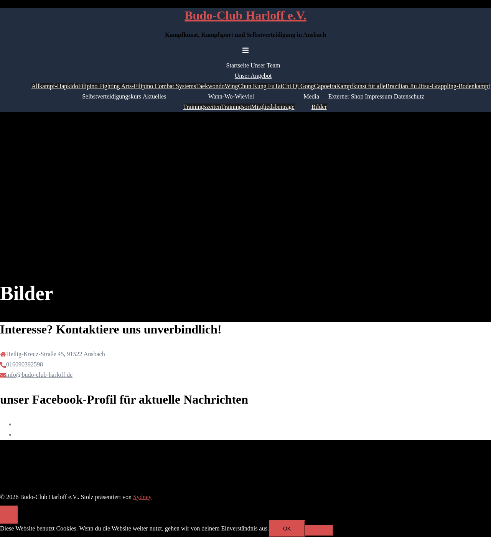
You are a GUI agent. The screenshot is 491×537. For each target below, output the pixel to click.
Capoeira (325, 86)
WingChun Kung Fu (250, 86)
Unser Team (265, 65)
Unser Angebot (253, 75)
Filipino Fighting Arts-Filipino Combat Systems (137, 86)
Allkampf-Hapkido (54, 86)
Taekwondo (210, 86)
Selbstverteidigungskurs (111, 96)
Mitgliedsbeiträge (273, 106)
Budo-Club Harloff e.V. (245, 15)
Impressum (378, 96)
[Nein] (319, 530)
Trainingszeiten (202, 106)
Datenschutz (409, 96)
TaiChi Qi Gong (294, 86)
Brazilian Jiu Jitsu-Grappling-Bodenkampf (438, 86)
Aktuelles (154, 96)
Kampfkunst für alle (361, 86)
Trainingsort (236, 106)
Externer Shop (346, 96)
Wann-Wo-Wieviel (231, 96)
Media (311, 96)
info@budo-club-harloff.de (39, 374)
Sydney (142, 497)
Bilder (319, 106)
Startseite (237, 65)
